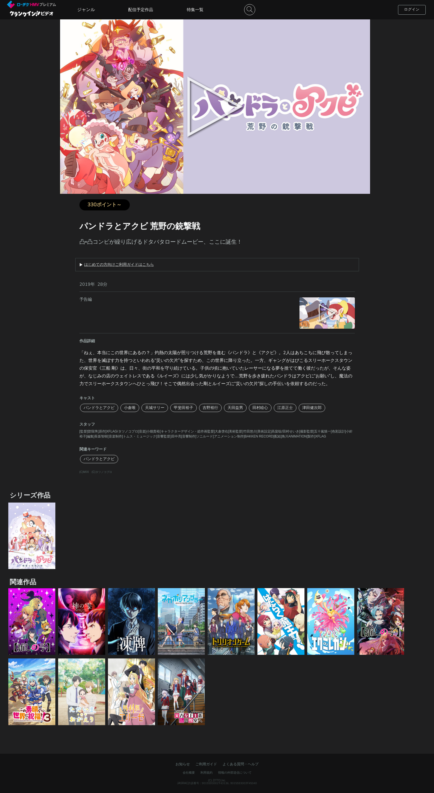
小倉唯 (130, 407)
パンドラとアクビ (99, 407)
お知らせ (182, 764)
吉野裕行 (210, 407)
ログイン (412, 9)
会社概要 (189, 773)
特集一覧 (195, 9)
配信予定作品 (140, 9)
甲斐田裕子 (183, 407)
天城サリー (154, 407)
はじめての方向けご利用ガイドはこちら (119, 264)
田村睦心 (260, 407)
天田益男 (235, 407)
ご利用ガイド (206, 764)
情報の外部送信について (235, 773)
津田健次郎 (312, 407)
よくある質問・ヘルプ (241, 764)
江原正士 (285, 407)
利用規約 (206, 773)
